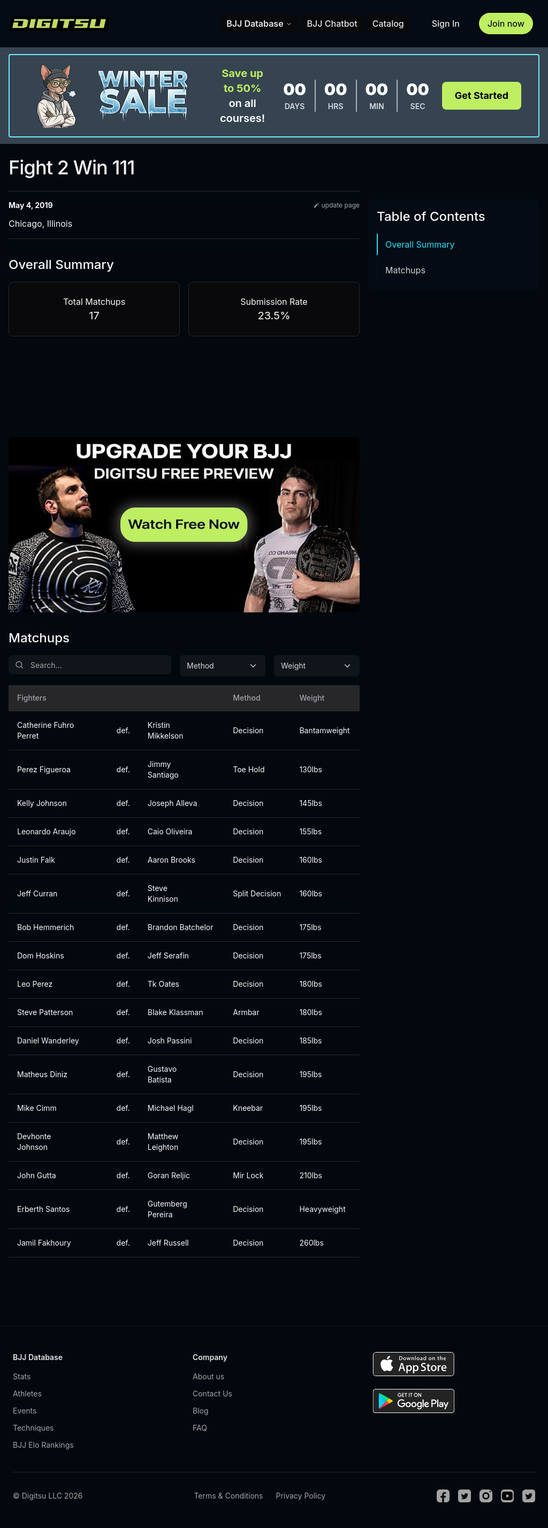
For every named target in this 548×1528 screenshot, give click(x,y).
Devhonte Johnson (34, 1141)
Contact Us (212, 1393)
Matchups (405, 270)
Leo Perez (34, 983)
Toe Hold (248, 769)
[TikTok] (528, 1495)
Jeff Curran (37, 893)
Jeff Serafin (168, 955)
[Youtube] (507, 1495)
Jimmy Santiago (163, 769)
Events (24, 1410)
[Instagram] (486, 1495)
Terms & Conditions (228, 1495)
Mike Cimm (37, 1107)
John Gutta (36, 1175)
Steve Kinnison (163, 893)
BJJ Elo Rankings (43, 1444)
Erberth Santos (43, 1209)
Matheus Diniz (42, 1074)
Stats (22, 1376)
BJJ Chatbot (332, 23)
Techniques (33, 1427)
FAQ (200, 1427)
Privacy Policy (300, 1495)
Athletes (27, 1393)
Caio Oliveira (170, 831)
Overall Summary (420, 244)
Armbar (246, 1012)
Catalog (388, 23)
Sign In (446, 23)
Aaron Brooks (171, 859)
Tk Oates (163, 983)
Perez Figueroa (44, 769)
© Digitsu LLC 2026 (47, 1495)
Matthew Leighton (163, 1141)
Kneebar (248, 1107)
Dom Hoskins (40, 955)
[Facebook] (443, 1495)
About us (208, 1376)
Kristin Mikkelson (166, 730)
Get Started (481, 95)
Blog (201, 1410)
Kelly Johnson (42, 803)
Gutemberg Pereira (167, 1209)
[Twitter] (464, 1495)
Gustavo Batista (162, 1074)
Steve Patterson (45, 1012)
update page (336, 205)
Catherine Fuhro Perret (45, 730)
